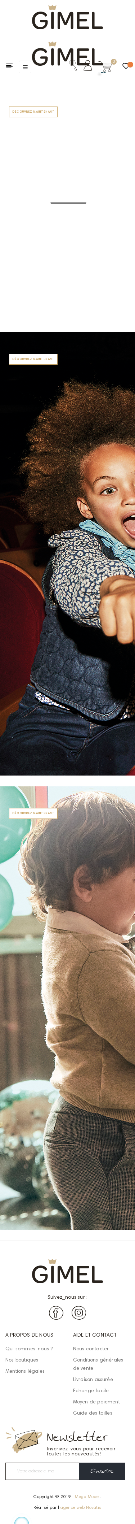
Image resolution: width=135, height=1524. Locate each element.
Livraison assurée (93, 1379)
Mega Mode (87, 1497)
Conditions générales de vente (98, 1364)
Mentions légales (25, 1371)
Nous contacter (91, 1349)
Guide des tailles (92, 1413)
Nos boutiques (22, 1360)
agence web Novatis (81, 1508)
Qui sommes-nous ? (29, 1349)
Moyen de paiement (96, 1402)
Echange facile (91, 1391)
